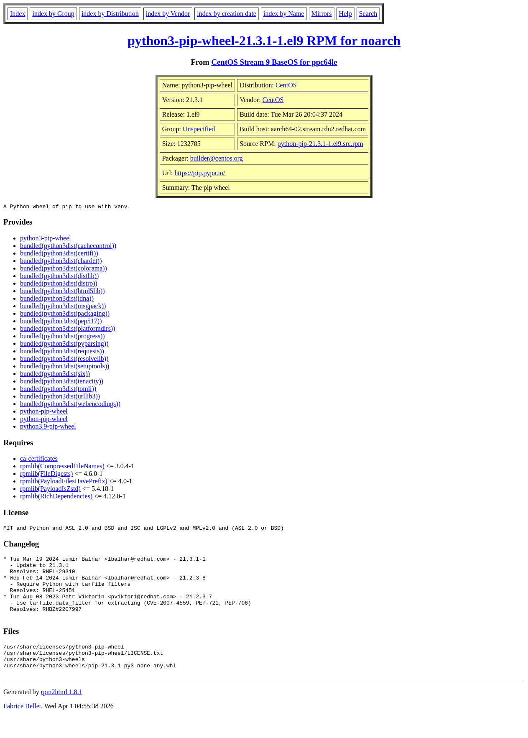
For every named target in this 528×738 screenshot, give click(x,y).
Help (345, 13)
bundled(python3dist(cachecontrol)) (68, 246)
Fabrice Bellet (22, 727)
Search (368, 13)
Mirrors (321, 13)
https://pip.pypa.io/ (200, 172)
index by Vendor (168, 13)
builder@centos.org (216, 158)
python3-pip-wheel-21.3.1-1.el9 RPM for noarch (264, 40)
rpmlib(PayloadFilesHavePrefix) (63, 482)
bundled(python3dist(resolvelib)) (64, 359)
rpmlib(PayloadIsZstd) (50, 489)
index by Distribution (110, 13)
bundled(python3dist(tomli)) (58, 389)
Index (17, 13)
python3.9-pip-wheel (48, 427)
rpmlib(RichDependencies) (56, 497)
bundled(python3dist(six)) (55, 374)
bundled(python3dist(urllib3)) (60, 397)
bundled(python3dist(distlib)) (59, 277)
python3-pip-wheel (45, 239)
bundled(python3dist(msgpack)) (63, 307)
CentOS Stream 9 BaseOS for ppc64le (274, 62)
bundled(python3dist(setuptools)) (64, 367)
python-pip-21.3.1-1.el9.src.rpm (320, 143)
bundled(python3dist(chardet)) (61, 262)
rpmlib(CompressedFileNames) (62, 467)
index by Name (283, 13)
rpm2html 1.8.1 (61, 713)
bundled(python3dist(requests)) (62, 352)
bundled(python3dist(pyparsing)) (64, 344)
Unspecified (199, 129)
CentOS (286, 85)
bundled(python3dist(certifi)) (59, 254)
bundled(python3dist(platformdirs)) (67, 329)
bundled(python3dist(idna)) (57, 299)
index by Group (53, 13)
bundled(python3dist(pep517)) (61, 322)
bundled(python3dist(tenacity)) (61, 382)
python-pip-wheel (44, 412)
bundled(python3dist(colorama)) (63, 269)
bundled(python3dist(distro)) (58, 284)
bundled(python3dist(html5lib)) (62, 292)
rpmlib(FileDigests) (46, 474)
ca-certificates (39, 459)
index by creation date (226, 13)
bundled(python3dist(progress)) (62, 337)
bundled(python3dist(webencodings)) (70, 405)
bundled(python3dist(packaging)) (65, 314)
